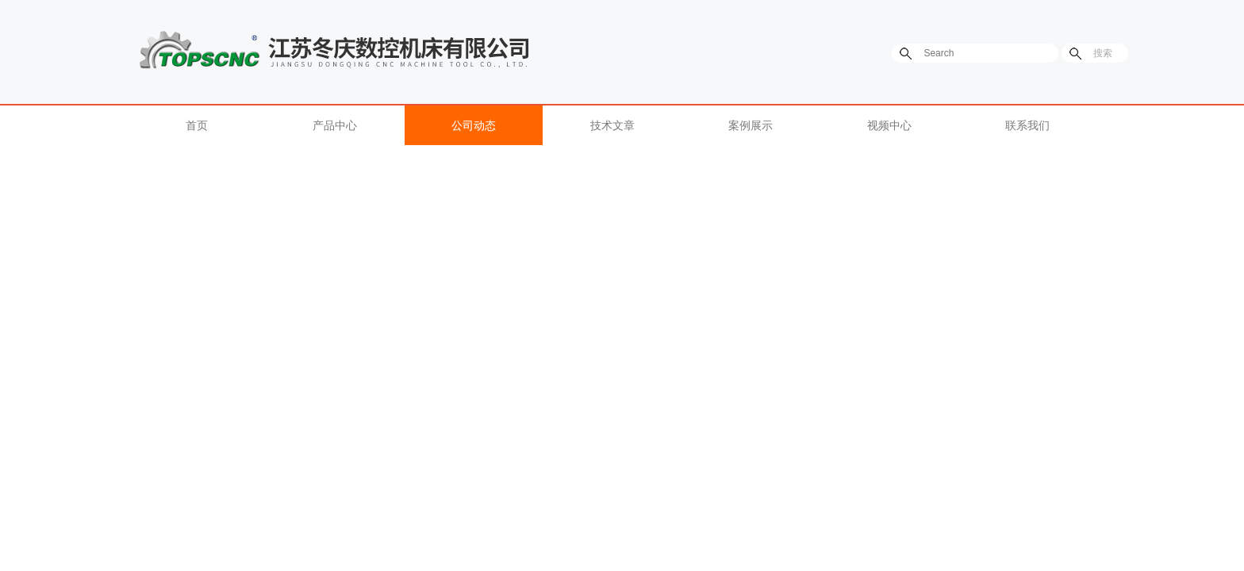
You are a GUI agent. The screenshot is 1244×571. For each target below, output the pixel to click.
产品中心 (335, 125)
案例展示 (750, 125)
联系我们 (1027, 125)
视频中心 (889, 125)
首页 (197, 125)
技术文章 (612, 125)
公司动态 (473, 125)
